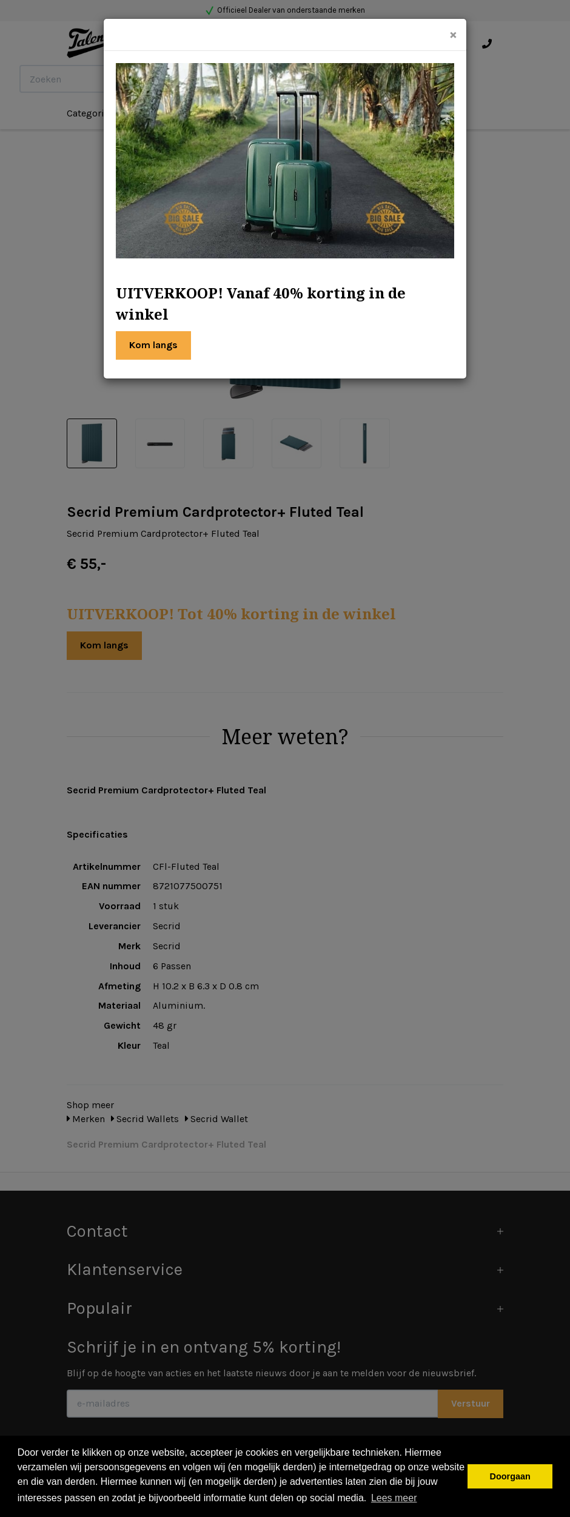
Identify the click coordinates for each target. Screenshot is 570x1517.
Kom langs (153, 345)
